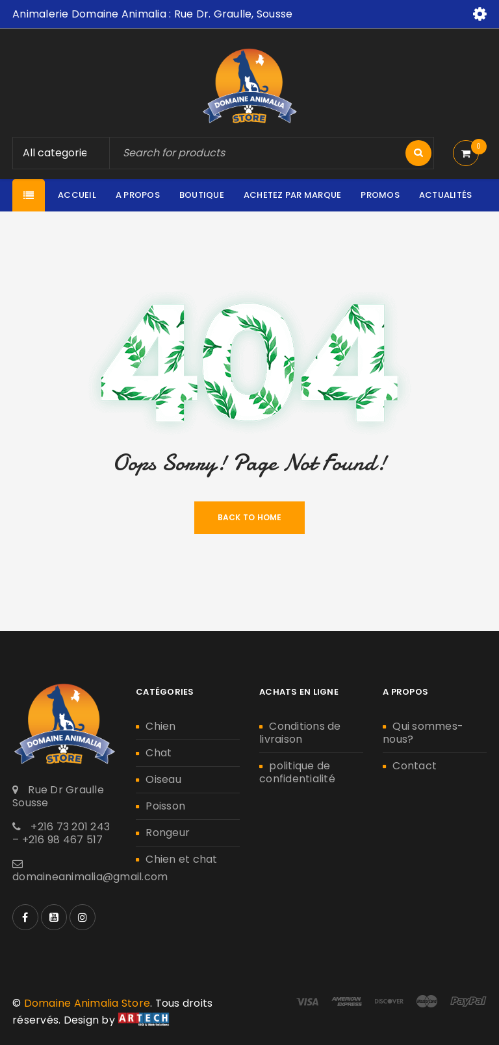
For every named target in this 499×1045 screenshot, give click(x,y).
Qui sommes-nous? (423, 733)
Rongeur (168, 832)
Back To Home (250, 517)
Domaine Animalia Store (87, 1003)
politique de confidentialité (297, 772)
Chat (159, 752)
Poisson (165, 806)
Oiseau (163, 779)
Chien (160, 726)
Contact (414, 765)
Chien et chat (181, 859)
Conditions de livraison (300, 733)
